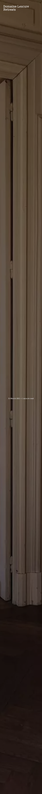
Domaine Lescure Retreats (16, 8)
